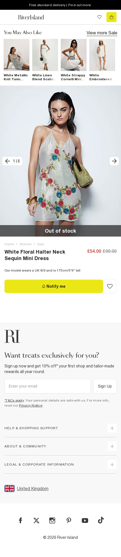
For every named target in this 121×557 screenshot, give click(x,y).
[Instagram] (52, 520)
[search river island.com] (88, 17)
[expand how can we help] (112, 428)
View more (102, 32)
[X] (36, 521)
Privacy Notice (30, 405)
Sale (40, 244)
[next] (114, 161)
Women (26, 244)
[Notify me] (53, 286)
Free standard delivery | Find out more (60, 5)
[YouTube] (85, 520)
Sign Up (105, 386)
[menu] (9, 17)
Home (9, 244)
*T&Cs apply (14, 400)
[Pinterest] (69, 520)
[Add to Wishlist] (110, 286)
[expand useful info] (112, 446)
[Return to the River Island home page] (35, 17)
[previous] (12, 161)
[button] (60, 161)
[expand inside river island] (112, 464)
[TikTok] (100, 520)
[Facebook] (20, 520)
